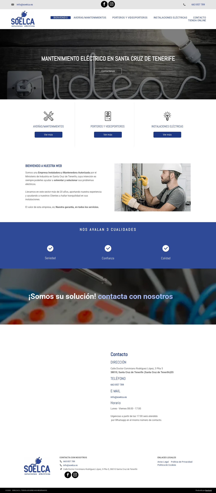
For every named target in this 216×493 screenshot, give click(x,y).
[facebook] (104, 4)
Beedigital (208, 490)
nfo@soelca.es (119, 397)
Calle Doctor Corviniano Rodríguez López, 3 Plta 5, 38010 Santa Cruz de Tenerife (100, 469)
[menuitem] (61, 17)
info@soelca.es (25, 4)
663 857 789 (198, 4)
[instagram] (111, 4)
